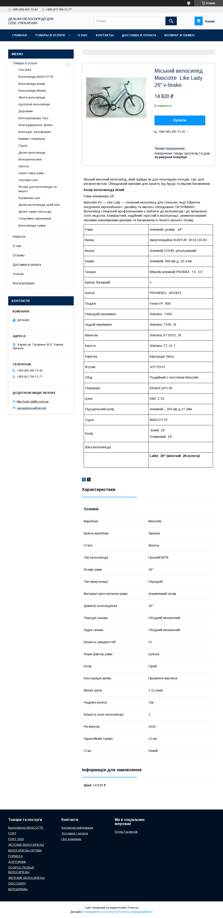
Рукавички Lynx (29, 198)
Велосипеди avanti (31, 83)
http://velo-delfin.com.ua (32, 401)
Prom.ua (133, 907)
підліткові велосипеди (34, 104)
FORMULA (15, 856)
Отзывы (19, 255)
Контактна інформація (77, 827)
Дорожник (25, 111)
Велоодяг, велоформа (34, 132)
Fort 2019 (24, 70)
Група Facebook (126, 831)
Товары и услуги (50, 35)
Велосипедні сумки (32, 225)
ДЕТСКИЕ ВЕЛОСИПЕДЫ (26, 844)
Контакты (105, 35)
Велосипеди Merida (32, 90)
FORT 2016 (16, 839)
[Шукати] (171, 21)
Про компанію (71, 839)
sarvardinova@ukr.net (31, 408)
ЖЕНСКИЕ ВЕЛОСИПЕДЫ (26, 877)
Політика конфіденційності (135, 911)
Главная (19, 35)
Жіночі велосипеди (31, 97)
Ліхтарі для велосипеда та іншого (37, 189)
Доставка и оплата (139, 35)
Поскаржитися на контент (100, 911)
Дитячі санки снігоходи (34, 211)
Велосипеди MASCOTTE (35, 76)
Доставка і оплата (74, 833)
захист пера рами (31, 173)
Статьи (18, 274)
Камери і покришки (31, 138)
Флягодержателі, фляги (35, 125)
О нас (83, 35)
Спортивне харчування (34, 218)
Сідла (22, 145)
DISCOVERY (17, 883)
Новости (19, 236)
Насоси (23, 166)
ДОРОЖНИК (17, 862)
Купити (180, 120)
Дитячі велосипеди (31, 152)
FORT (12, 833)
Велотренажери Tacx (33, 118)
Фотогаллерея (23, 283)
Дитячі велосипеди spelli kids (39, 204)
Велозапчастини (30, 159)
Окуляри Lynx (28, 180)
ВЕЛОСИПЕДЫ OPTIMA (25, 850)
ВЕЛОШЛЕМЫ (18, 889)
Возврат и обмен (179, 35)
